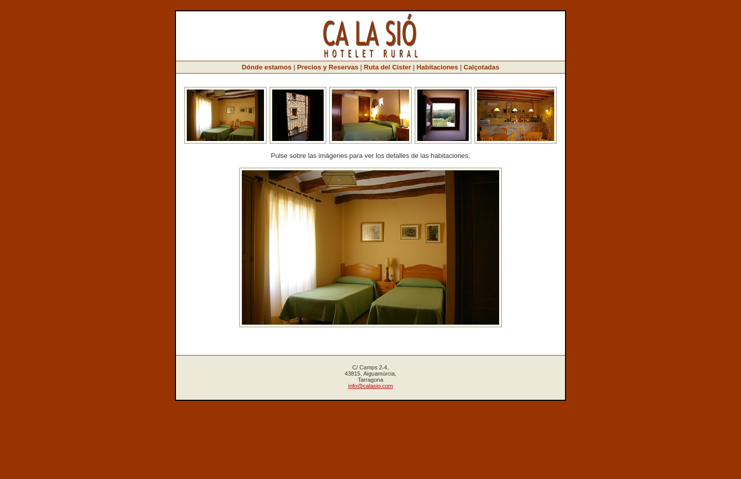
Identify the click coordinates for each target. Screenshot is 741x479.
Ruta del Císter (387, 67)
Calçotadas (481, 67)
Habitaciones (437, 67)
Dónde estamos (267, 67)
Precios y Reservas (327, 67)
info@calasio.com (370, 386)
